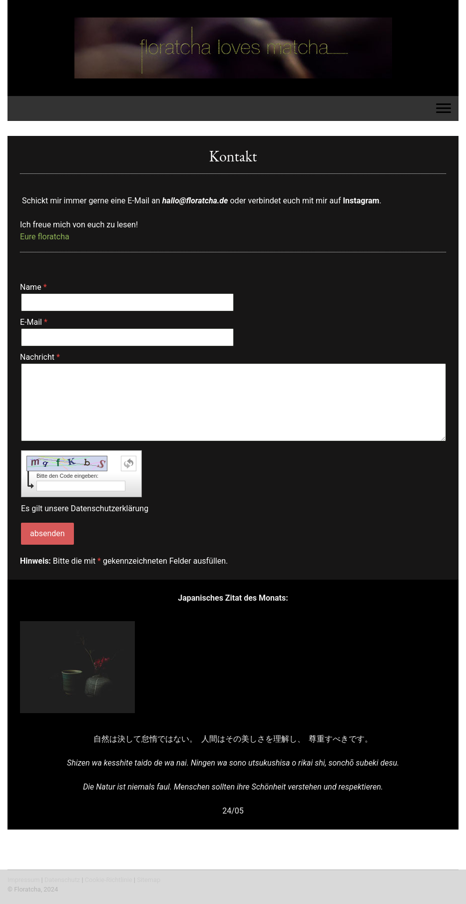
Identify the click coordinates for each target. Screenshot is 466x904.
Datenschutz (62, 880)
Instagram (361, 200)
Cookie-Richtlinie (108, 880)
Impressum (23, 880)
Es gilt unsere (84, 508)
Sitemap (148, 880)
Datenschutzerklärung (109, 508)
